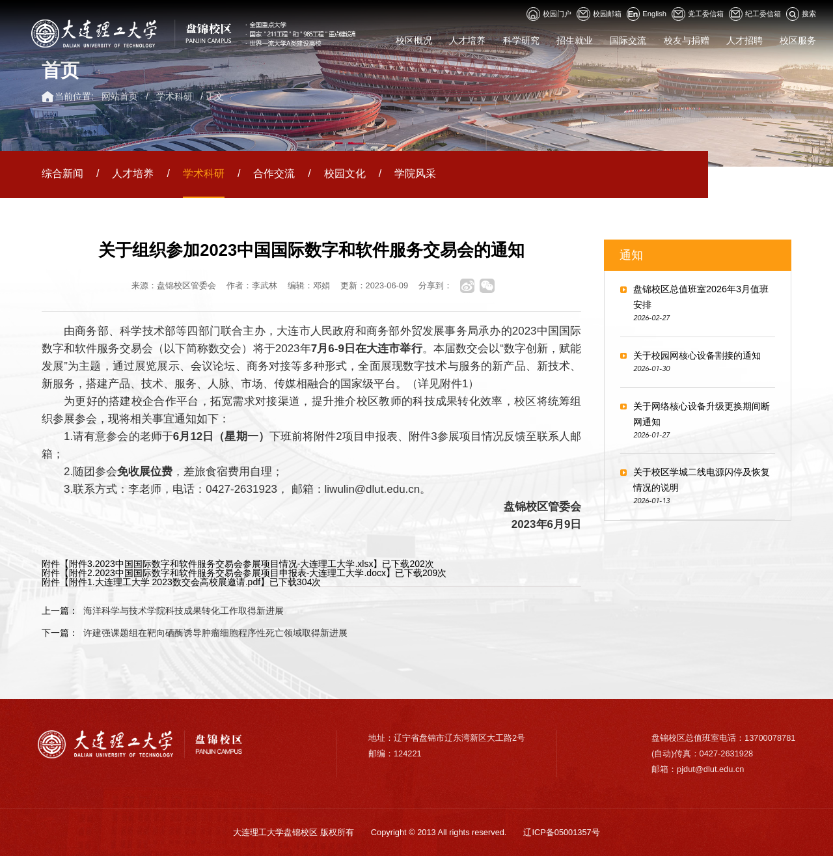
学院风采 (415, 173)
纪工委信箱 (755, 14)
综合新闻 (62, 173)
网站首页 (120, 96)
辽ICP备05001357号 (561, 832)
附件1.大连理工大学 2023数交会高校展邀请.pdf (164, 582)
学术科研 (174, 96)
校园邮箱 (599, 14)
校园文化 (345, 173)
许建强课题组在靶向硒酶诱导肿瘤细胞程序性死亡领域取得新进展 (215, 633)
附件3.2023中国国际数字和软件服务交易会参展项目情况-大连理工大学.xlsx (221, 564)
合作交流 (274, 173)
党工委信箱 (698, 14)
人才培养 (133, 173)
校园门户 (548, 14)
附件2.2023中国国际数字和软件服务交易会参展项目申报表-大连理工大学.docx (227, 573)
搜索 (801, 14)
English (647, 14)
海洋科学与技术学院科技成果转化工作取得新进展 (183, 610)
